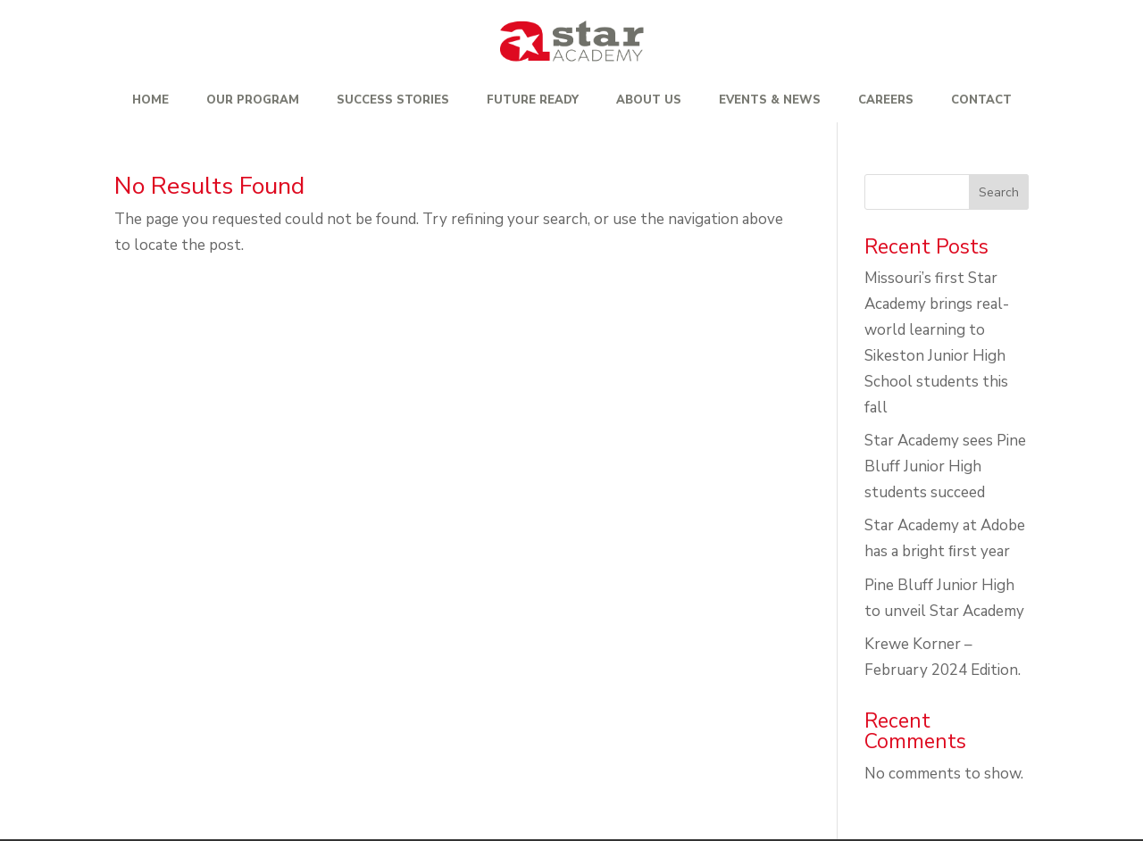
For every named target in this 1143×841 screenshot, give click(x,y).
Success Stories (393, 100)
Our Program (252, 100)
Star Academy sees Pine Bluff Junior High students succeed (945, 466)
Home (150, 100)
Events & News (770, 100)
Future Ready (533, 100)
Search (999, 192)
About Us (648, 100)
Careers (886, 100)
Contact (981, 100)
